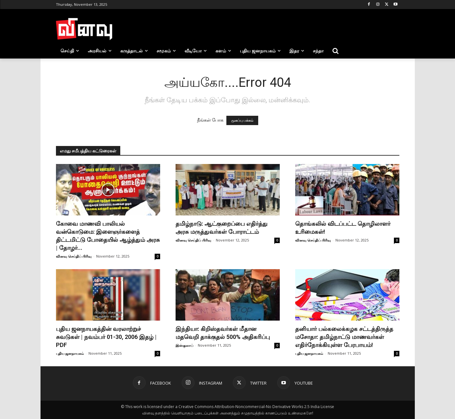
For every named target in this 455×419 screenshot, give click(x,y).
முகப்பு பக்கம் (242, 120)
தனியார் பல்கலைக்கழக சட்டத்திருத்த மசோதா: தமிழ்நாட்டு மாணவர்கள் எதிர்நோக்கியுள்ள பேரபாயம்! (344, 336)
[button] (335, 51)
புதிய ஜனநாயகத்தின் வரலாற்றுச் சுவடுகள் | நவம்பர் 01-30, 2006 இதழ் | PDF (106, 336)
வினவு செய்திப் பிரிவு (74, 256)
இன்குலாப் (184, 345)
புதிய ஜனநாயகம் (70, 353)
